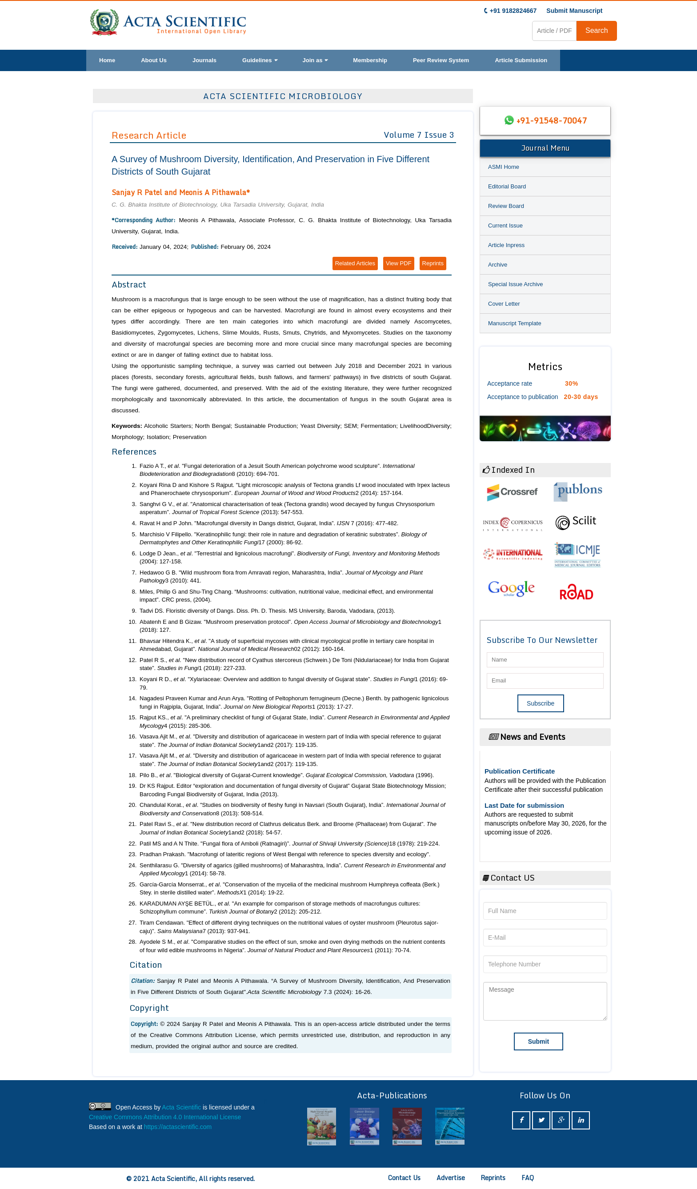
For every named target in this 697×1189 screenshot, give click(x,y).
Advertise (451, 1178)
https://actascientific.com (178, 1126)
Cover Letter (504, 303)
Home (107, 60)
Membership (370, 60)
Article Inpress (506, 245)
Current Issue (505, 225)
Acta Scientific (181, 1107)
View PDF (399, 263)
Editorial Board (507, 186)
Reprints (433, 263)
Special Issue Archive (515, 284)
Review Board (506, 206)
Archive (497, 264)
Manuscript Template (514, 323)
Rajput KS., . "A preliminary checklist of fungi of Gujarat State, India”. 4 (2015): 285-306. (294, 721)
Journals (204, 60)
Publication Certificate (520, 771)
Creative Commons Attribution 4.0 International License (165, 1117)
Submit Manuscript (574, 10)
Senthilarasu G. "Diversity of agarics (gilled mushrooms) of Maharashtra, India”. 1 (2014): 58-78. (292, 869)
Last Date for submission (524, 805)
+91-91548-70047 (552, 120)
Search (596, 30)
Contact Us (404, 1178)
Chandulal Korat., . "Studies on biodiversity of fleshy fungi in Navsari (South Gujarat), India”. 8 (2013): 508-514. (292, 809)
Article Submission (521, 60)
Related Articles (355, 263)
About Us (154, 60)
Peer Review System (441, 60)
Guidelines (259, 60)
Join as (315, 60)
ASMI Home (503, 167)
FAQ (527, 1178)
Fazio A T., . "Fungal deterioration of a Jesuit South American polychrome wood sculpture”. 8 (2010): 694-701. (277, 470)
